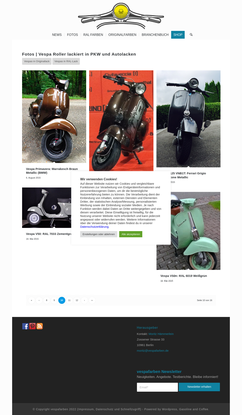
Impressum (86, 409)
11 (69, 300)
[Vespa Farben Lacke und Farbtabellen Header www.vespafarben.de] (121, 15)
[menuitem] (57, 35)
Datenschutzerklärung (94, 226)
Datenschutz (104, 409)
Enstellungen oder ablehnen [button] (99, 234)
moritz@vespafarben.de (153, 350)
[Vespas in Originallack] (37, 61)
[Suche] (189, 35)
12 (77, 300)
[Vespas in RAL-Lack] (66, 61)
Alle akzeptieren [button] (131, 234)
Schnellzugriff (130, 409)
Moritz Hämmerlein (161, 334)
